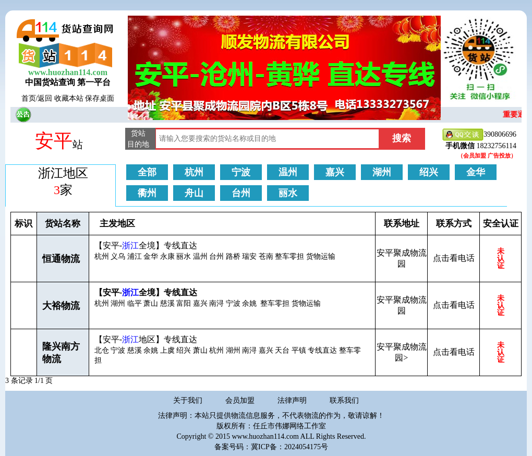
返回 (45, 98)
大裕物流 (61, 306)
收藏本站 (68, 98)
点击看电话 (454, 258)
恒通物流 (61, 259)
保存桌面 (99, 98)
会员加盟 (240, 400)
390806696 (479, 134)
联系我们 (344, 400)
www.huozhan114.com (67, 72)
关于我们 (187, 400)
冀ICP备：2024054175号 (289, 447)
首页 (28, 98)
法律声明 (292, 400)
